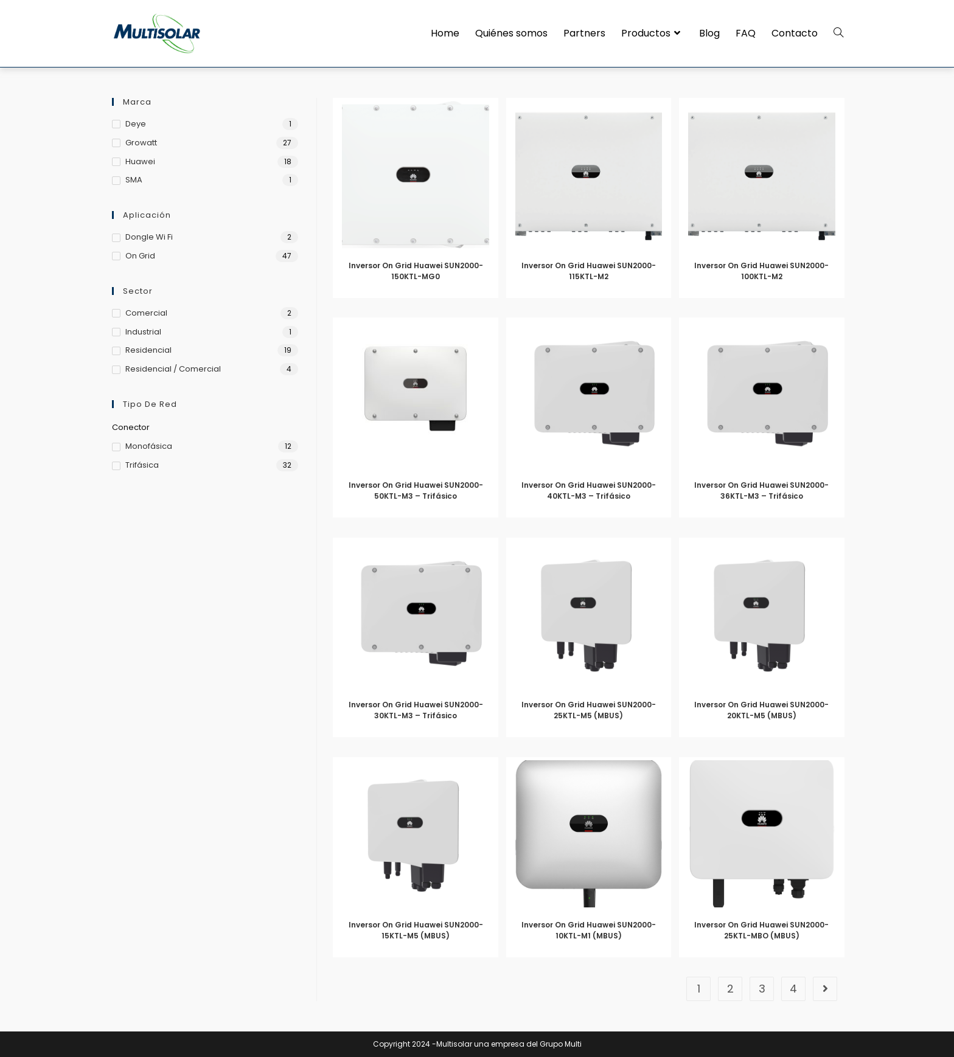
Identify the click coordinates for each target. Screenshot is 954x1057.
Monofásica (148, 446)
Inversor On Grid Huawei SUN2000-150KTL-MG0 (416, 271)
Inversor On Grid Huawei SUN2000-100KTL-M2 (761, 271)
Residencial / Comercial (173, 369)
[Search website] (838, 33)
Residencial (148, 350)
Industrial (143, 332)
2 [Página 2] (730, 988)
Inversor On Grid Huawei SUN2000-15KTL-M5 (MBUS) (416, 930)
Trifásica (142, 465)
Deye (135, 124)
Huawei (140, 161)
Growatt (141, 142)
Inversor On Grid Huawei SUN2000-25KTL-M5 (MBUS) (588, 710)
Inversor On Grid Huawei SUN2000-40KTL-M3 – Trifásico (588, 490)
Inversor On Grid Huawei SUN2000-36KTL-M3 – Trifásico (761, 490)
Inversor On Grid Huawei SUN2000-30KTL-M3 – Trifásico (416, 710)
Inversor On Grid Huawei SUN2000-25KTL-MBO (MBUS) (761, 930)
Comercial (146, 313)
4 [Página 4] (793, 988)
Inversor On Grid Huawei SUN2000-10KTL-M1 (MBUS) (588, 930)
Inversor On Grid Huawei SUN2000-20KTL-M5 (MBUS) (761, 710)
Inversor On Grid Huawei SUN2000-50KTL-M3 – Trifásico (416, 490)
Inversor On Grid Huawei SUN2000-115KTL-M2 (588, 271)
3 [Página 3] (762, 988)
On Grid (140, 256)
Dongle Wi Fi (149, 237)
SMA (133, 179)
